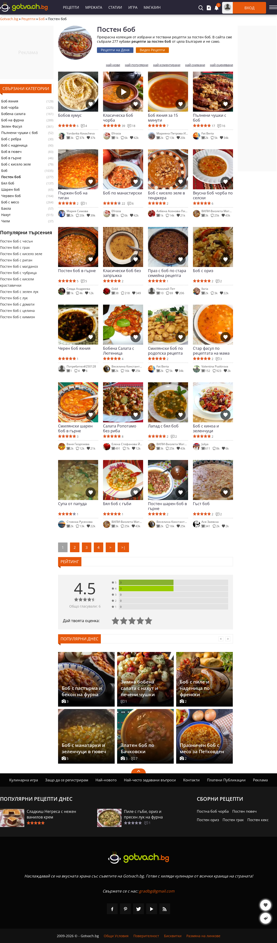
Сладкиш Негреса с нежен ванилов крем (51, 814)
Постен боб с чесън (16, 241)
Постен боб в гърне (77, 270)
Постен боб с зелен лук (19, 291)
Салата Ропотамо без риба (119, 428)
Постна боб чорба (213, 811)
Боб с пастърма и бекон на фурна (82, 691)
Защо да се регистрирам (66, 779)
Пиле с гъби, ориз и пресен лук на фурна (143, 814)
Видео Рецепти (152, 50)
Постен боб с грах (15, 247)
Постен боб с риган (16, 260)
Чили (5, 221)
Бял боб (7, 183)
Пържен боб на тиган (72, 195)
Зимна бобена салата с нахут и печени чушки (139, 688)
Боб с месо (10, 202)
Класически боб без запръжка (122, 273)
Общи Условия (116, 936)
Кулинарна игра (23, 779)
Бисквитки (173, 936)
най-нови (113, 65)
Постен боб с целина (17, 310)
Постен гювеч (244, 811)
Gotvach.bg (9, 19)
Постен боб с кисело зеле (21, 253)
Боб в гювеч (11, 152)
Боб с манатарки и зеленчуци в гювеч (84, 748)
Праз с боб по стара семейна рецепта (167, 273)
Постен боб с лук (14, 298)
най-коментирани (166, 65)
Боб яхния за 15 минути (163, 118)
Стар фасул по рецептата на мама (211, 351)
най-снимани (195, 65)
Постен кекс (257, 819)
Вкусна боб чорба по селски (213, 195)
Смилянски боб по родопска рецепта (165, 351)
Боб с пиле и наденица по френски (195, 688)
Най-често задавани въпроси (150, 779)
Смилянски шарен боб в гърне (75, 428)
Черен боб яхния (74, 348)
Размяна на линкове (203, 936)
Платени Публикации (226, 779)
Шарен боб (10, 190)
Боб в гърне (11, 158)
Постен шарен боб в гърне (167, 506)
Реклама (260, 779)
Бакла (6, 208)
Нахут (6, 215)
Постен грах (233, 819)
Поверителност (146, 936)
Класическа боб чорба (118, 118)
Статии (115, 7)
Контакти (191, 779)
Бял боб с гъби (117, 503)
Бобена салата (13, 114)
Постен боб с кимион (17, 317)
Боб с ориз (203, 270)
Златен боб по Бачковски (137, 748)
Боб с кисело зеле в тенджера (166, 195)
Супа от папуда (72, 503)
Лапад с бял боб (163, 426)
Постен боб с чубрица (18, 272)
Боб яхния (9, 101)
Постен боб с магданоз (19, 266)
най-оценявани (221, 65)
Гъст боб (201, 503)
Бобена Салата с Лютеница (118, 351)
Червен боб (11, 196)
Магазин (152, 7)
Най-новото (106, 779)
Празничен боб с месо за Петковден (202, 748)
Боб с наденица (14, 145)
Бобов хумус (70, 115)
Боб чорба (9, 107)
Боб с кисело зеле (16, 164)
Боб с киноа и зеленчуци (206, 428)
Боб (42, 19)
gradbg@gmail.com (156, 891)
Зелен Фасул (11, 126)
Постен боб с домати (17, 304)
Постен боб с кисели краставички (17, 282)
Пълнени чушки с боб (19, 133)
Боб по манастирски (122, 193)
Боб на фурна (12, 120)
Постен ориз (208, 819)
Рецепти (71, 7)
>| (123, 547)
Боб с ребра (11, 139)
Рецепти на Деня (115, 50)
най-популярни (136, 65)
